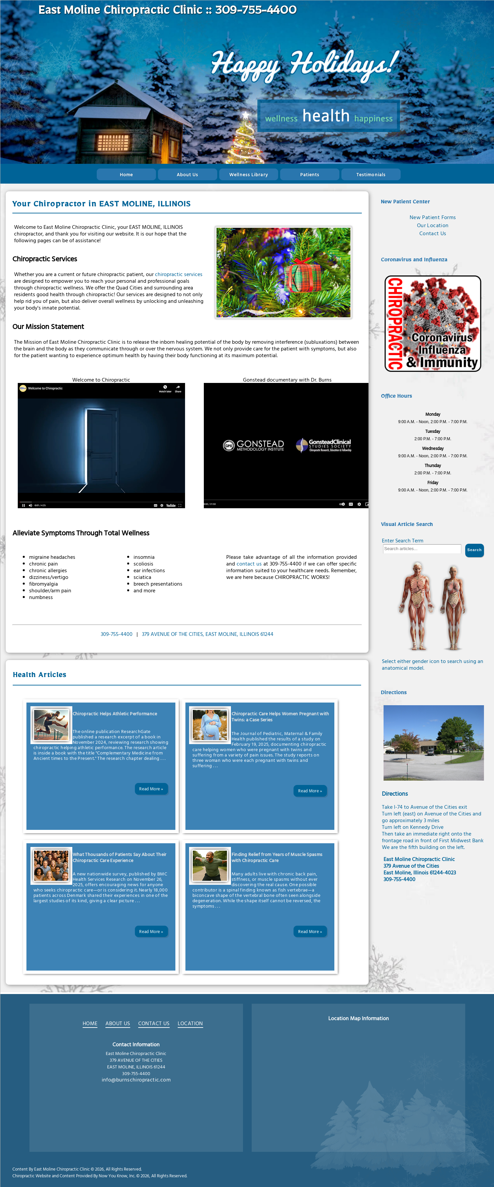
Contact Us (432, 233)
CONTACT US (154, 1023)
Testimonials (371, 174)
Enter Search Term (402, 540)
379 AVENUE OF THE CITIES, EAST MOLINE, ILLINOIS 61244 (207, 634)
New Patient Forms (433, 217)
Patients (310, 174)
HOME (90, 1023)
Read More (149, 788)
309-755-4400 (117, 634)
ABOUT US (117, 1023)
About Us (187, 174)
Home (126, 174)
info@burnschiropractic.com (136, 1079)
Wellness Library (248, 174)
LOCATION (190, 1023)
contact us (249, 563)
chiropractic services (178, 274)
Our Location (433, 225)
